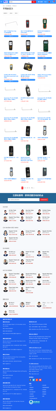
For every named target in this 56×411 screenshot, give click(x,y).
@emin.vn (8, 377)
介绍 (30, 385)
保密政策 (31, 387)
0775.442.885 (29, 263)
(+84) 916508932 (13, 314)
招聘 (43, 396)
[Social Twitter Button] (33, 380)
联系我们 (31, 389)
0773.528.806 (46, 257)
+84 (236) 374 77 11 (9, 389)
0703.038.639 (12, 277)
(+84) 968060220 (47, 308)
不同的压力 (14, 5)
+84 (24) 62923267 (9, 328)
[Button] (1, 2)
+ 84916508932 (34, 326)
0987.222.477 (29, 213)
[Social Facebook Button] (30, 380)
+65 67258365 (44, 326)
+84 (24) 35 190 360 (9, 333)
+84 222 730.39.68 (9, 361)
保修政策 (44, 391)
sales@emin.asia (35, 329)
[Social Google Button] (37, 380)
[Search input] (19, 2)
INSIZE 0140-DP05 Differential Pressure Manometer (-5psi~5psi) (27, 159)
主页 (4, 5)
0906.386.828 (29, 284)
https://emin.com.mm (35, 342)
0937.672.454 (12, 284)
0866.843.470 (29, 277)
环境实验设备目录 (33, 398)
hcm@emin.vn (19, 349)
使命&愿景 (31, 396)
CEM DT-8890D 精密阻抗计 (10, 178)
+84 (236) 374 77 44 (9, 393)
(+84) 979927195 (30, 306)
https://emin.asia (45, 329)
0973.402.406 (46, 234)
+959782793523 (35, 340)
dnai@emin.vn (8, 408)
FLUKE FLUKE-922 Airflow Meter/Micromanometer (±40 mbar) (11, 76)
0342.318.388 (29, 292)
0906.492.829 (12, 255)
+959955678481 (42, 340)
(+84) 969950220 (13, 306)
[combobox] (19, 2)
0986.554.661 (46, 220)
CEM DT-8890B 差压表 (43, 137)
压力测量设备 (8, 5)
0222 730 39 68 (13, 234)
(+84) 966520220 (8, 331)
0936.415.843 (12, 241)
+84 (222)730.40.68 (17, 361)
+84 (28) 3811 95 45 (9, 349)
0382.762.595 (12, 213)
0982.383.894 (46, 213)
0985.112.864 (12, 220)
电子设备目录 (32, 391)
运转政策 (44, 389)
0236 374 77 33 (30, 257)
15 (32, 188)
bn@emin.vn (8, 363)
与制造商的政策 (45, 387)
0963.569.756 (29, 220)
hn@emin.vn (18, 333)
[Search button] (34, 2)
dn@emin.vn (19, 393)
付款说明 (44, 385)
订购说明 (31, 394)
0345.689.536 (12, 263)
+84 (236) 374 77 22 (18, 389)
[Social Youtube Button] (40, 380)
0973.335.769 (46, 277)
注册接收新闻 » (44, 199)
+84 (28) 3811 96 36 (9, 345)
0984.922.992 (12, 291)
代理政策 (44, 394)
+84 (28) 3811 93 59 (18, 345)
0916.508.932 (46, 284)
